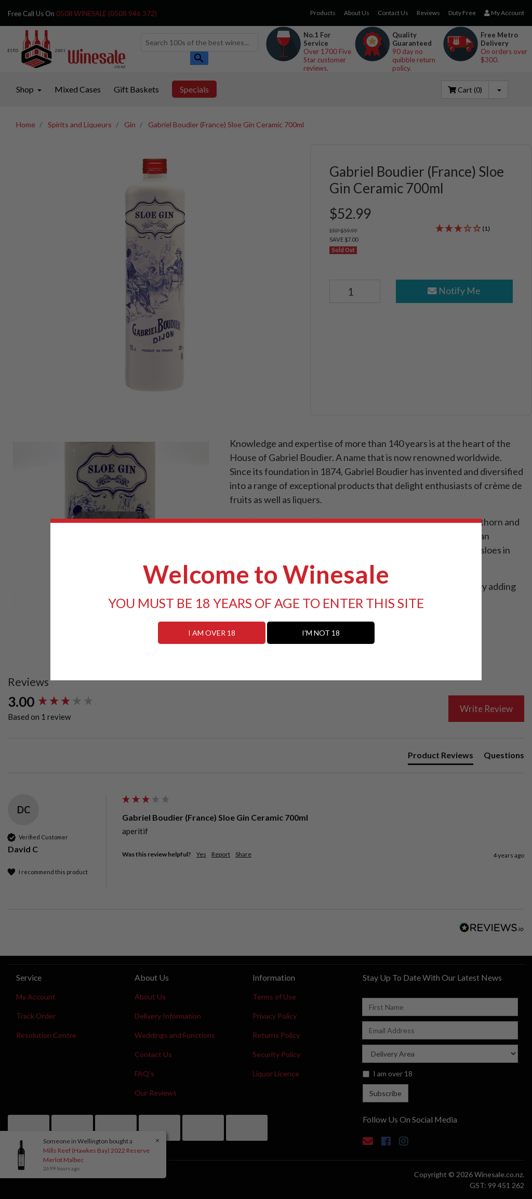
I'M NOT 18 (321, 632)
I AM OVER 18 (211, 632)
